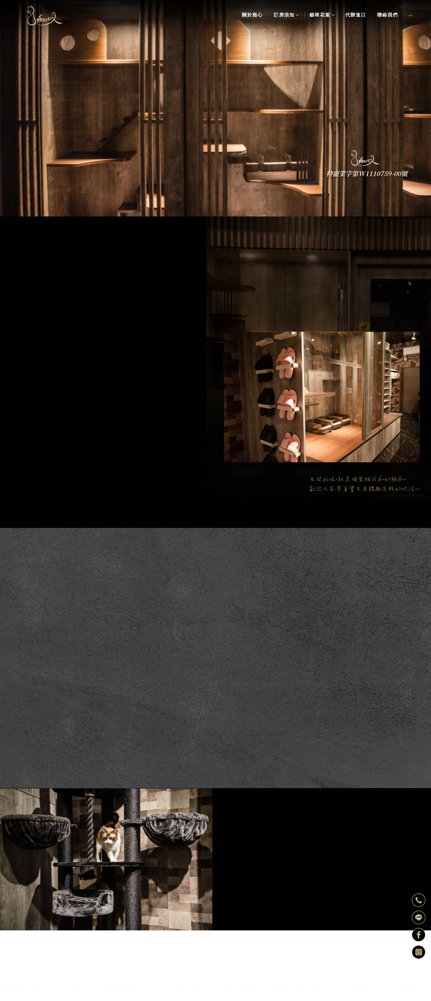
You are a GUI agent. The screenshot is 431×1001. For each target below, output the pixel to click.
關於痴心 (252, 15)
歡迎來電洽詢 (83, 488)
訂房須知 (286, 15)
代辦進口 (355, 15)
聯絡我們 (387, 15)
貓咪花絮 (322, 15)
